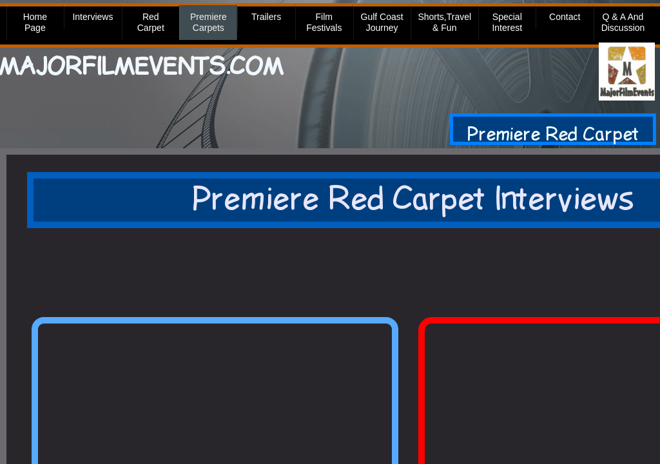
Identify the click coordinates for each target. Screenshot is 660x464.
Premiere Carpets (208, 22)
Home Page (35, 22)
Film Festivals (324, 22)
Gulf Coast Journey (382, 22)
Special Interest (507, 22)
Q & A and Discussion (623, 22)
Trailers (266, 17)
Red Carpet (150, 22)
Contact (564, 17)
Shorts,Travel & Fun (444, 22)
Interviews (92, 17)
